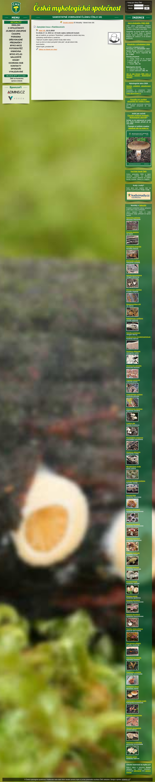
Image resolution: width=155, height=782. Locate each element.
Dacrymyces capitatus (134, 290)
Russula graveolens (133, 538)
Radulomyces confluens (134, 318)
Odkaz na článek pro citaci (48, 49)
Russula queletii (131, 596)
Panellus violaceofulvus (134, 629)
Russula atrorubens (133, 510)
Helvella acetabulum (133, 333)
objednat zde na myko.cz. (138, 128)
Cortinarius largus (132, 687)
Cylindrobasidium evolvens (135, 481)
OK (147, 8)
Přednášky (16, 43)
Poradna (16, 37)
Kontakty (16, 66)
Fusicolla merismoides (134, 715)
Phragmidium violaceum (134, 438)
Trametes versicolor (133, 380)
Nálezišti (142, 205)
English (16, 25)
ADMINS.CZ (126, 779)
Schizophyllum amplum (134, 394)
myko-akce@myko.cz (133, 93)
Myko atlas (16, 54)
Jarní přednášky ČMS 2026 (138, 23)
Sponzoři (16, 69)
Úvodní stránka (68, 23)
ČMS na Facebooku (17, 78)
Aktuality (15, 22)
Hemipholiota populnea (134, 409)
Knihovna (16, 51)
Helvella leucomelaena (134, 275)
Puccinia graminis (132, 232)
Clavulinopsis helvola (133, 658)
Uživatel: (131, 5)
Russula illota (131, 495)
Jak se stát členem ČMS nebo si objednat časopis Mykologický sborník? (138, 75)
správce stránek (17, 81)
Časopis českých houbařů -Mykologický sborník (139, 116)
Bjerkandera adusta (133, 261)
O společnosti (16, 28)
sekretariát (137, 771)
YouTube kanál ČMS (139, 171)
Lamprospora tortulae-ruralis (136, 701)
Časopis (16, 34)
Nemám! (146, 5)
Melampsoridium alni (133, 304)
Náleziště (16, 57)
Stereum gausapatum (133, 728)
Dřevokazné (16, 40)
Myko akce (16, 46)
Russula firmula (131, 582)
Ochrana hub (16, 63)
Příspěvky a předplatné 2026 (138, 44)
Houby (15, 60)
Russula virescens (132, 567)
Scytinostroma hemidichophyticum (138, 337)
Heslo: (130, 8)
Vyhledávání (16, 72)
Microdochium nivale (133, 466)
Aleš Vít (42, 31)
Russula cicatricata (133, 553)
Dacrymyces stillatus (133, 643)
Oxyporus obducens (133, 351)
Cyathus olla (130, 423)
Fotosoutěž (16, 48)
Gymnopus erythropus (134, 742)
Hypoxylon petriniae (133, 218)
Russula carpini (131, 757)
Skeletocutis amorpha (133, 366)
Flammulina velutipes (133, 672)
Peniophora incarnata (133, 246)
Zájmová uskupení (16, 31)
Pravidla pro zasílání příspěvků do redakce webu (138, 100)
